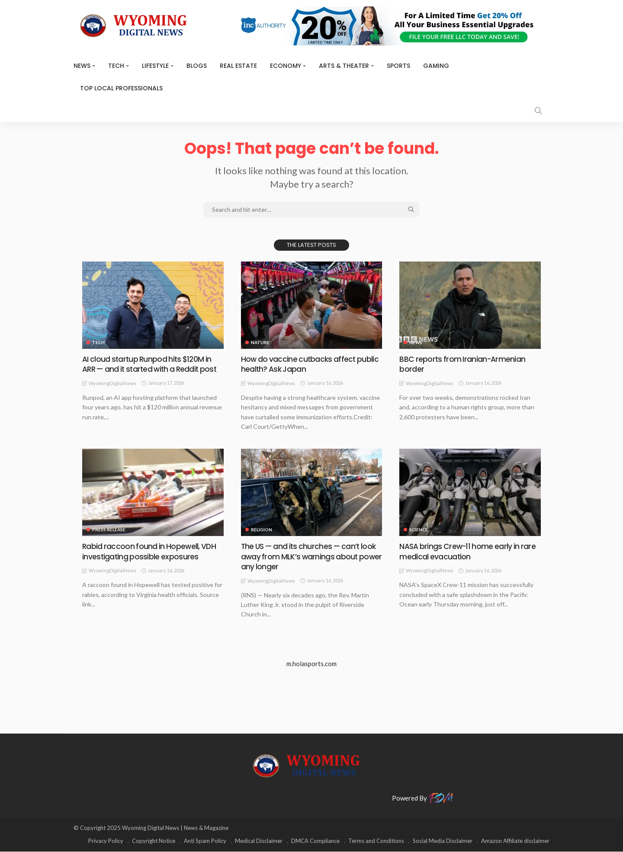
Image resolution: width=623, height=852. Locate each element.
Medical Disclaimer (259, 841)
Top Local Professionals (121, 88)
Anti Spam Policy (205, 841)
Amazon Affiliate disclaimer (515, 841)
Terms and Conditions (376, 841)
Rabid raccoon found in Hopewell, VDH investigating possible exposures (150, 551)
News (82, 65)
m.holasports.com (311, 664)
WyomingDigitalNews (112, 393)
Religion (261, 530)
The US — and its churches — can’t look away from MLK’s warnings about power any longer (311, 556)
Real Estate (238, 65)
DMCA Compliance (315, 841)
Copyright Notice (153, 841)
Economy (285, 65)
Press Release (108, 530)
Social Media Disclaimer (442, 841)
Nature (260, 342)
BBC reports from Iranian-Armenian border (463, 364)
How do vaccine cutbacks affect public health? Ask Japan (311, 364)
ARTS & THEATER (344, 65)
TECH (116, 65)
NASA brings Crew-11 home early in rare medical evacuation (469, 551)
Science (418, 530)
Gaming (436, 65)
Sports (398, 65)
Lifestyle (155, 65)
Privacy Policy (105, 841)
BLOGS (196, 65)
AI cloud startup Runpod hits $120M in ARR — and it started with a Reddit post (148, 369)
